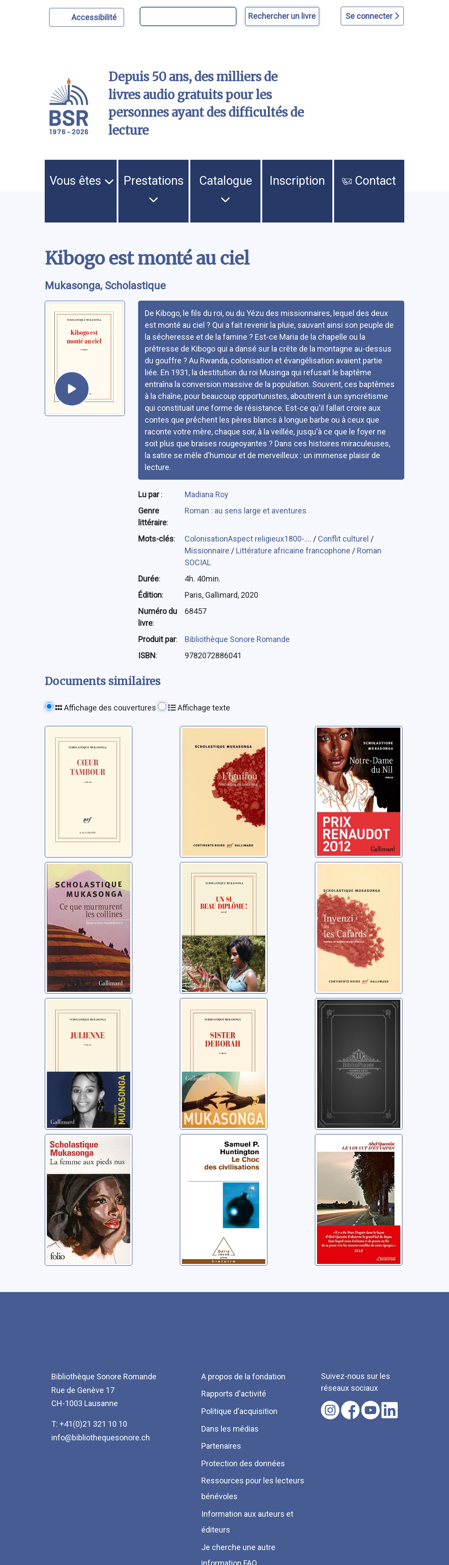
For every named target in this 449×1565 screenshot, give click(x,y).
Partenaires (221, 1445)
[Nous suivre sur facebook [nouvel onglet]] (350, 1410)
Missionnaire (208, 550)
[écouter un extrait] (72, 389)
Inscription (297, 181)
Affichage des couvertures (105, 707)
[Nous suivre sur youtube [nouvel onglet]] (370, 1410)
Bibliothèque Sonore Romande (237, 639)
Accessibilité (95, 16)
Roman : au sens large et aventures (245, 510)
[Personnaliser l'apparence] (86, 17)
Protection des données (243, 1463)
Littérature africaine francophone (294, 550)
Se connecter (372, 16)
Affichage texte (199, 707)
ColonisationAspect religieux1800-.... (249, 538)
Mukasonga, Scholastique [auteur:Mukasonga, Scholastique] (105, 286)
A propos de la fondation (243, 1376)
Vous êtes (82, 181)
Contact (369, 181)
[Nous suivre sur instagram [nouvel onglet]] (330, 1410)
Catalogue (225, 189)
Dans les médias (230, 1428)
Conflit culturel (344, 538)
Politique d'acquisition (239, 1411)
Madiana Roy (206, 494)
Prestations (154, 189)
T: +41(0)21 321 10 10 (89, 1424)
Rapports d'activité (233, 1393)
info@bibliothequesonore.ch (100, 1437)
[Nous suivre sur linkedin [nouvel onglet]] (389, 1410)
